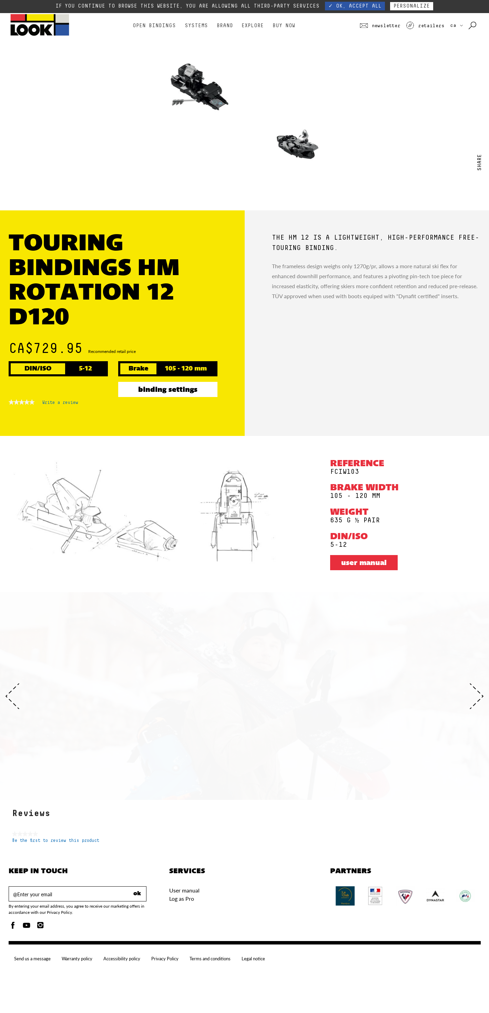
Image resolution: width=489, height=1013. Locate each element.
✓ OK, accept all (354, 6)
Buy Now (284, 25)
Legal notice (253, 958)
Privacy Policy (165, 958)
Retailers (425, 26)
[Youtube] (26, 927)
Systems (196, 25)
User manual (364, 563)
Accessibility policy (121, 958)
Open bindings (154, 25)
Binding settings (167, 390)
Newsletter (380, 26)
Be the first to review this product (55, 840)
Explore (253, 25)
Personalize (412, 6)
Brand (225, 25)
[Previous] (12, 696)
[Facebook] (13, 927)
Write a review (60, 403)
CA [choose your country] (456, 25)
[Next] (476, 696)
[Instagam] (40, 927)
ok (137, 894)
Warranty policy (77, 958)
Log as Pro (181, 898)
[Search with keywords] (473, 26)
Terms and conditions (210, 958)
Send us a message (32, 958)
